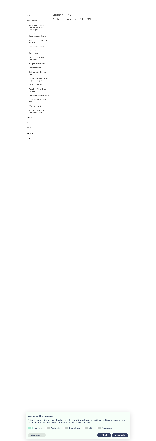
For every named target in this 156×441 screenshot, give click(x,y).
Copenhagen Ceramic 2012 (39, 95)
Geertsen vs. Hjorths (37, 46)
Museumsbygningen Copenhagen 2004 (36, 111)
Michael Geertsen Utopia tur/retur (38, 41)
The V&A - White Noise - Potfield (38, 90)
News (29, 128)
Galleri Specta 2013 (36, 85)
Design (29, 117)
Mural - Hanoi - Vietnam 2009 (37, 100)
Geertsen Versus (35, 68)
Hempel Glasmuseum (37, 63)
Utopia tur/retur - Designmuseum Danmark (38, 35)
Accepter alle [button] (120, 435)
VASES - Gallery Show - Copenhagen (37, 58)
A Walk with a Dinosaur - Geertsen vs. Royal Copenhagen (38, 27)
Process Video (32, 15)
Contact (30, 133)
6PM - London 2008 (36, 106)
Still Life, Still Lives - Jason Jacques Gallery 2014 (38, 79)
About (29, 122)
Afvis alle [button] (104, 435)
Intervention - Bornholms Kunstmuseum (38, 52)
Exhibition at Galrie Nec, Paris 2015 (37, 73)
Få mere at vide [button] (36, 435)
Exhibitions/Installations (36, 20)
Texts (29, 138)
